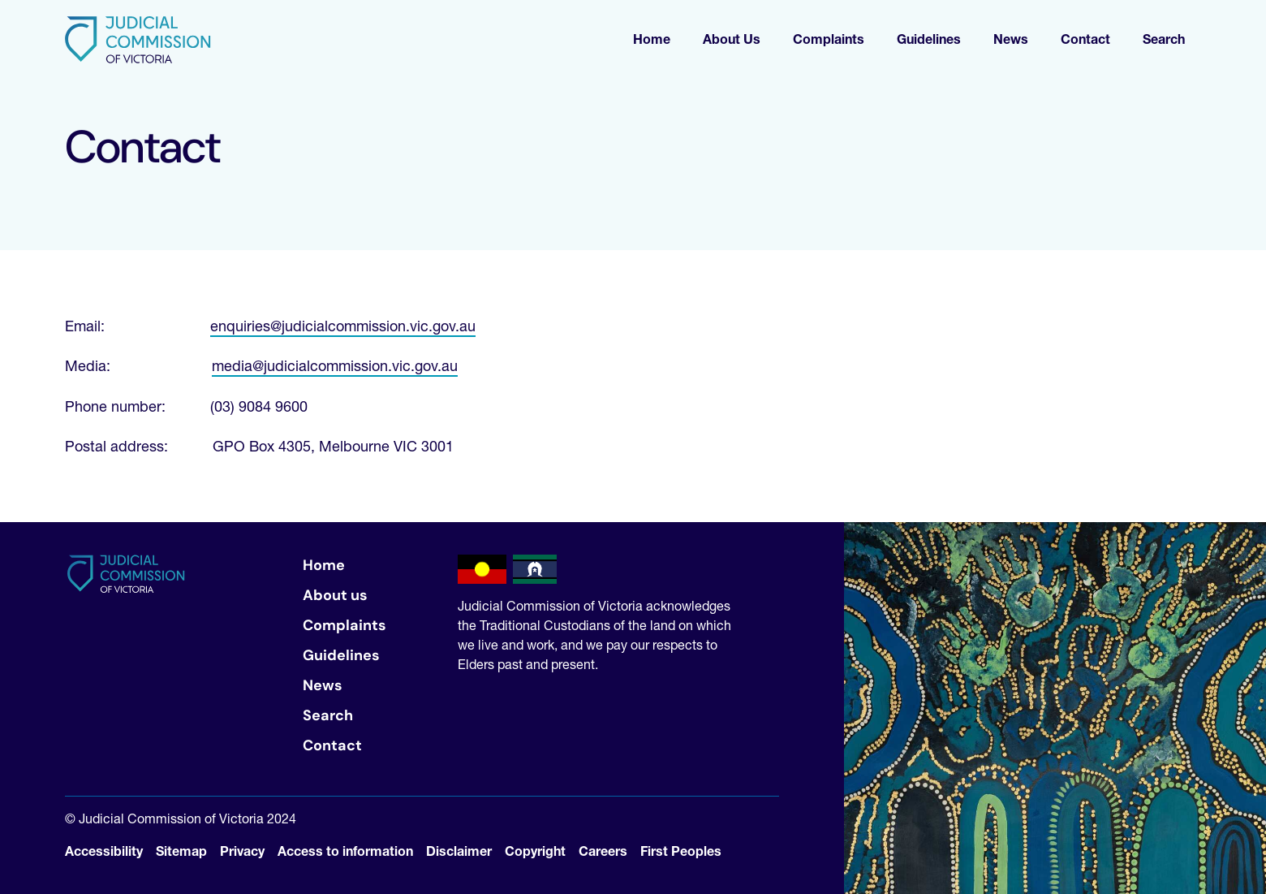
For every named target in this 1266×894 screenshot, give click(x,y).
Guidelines (341, 655)
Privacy (242, 851)
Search (328, 715)
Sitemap (181, 851)
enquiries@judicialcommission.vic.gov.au (343, 326)
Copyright (535, 851)
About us (335, 595)
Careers (603, 851)
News (322, 685)
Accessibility (104, 851)
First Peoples (680, 851)
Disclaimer (459, 851)
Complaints (344, 625)
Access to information (345, 851)
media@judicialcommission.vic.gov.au (335, 365)
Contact (332, 745)
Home (324, 565)
